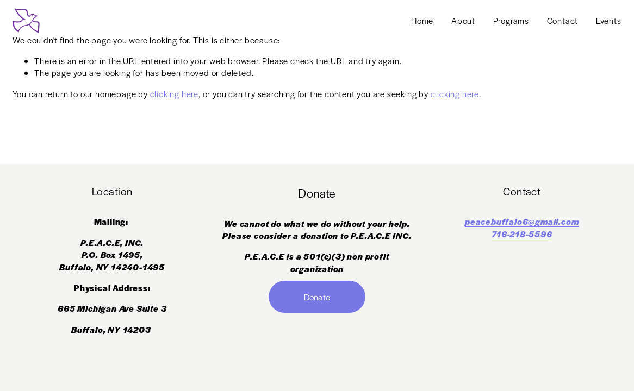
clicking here (174, 93)
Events (608, 20)
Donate (317, 296)
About (463, 20)
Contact (563, 20)
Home (422, 20)
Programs (511, 20)
